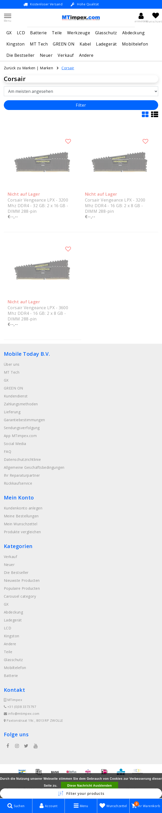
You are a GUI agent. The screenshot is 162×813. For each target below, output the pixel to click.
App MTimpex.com (20, 435)
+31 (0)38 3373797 (20, 707)
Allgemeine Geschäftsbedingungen (34, 467)
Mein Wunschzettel (20, 523)
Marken (46, 67)
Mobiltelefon (135, 44)
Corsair (67, 67)
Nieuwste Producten (22, 580)
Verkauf (66, 55)
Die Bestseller (20, 55)
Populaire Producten (22, 588)
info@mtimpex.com (22, 713)
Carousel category (20, 596)
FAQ (7, 451)
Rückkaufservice (18, 483)
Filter (81, 105)
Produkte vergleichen (22, 531)
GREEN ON (63, 44)
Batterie (38, 33)
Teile (57, 33)
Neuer (46, 55)
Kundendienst (16, 396)
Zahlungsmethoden (21, 404)
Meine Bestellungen (21, 516)
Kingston (15, 44)
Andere (86, 55)
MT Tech (39, 44)
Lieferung (12, 411)
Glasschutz (106, 33)
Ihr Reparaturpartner (22, 475)
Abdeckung (133, 33)
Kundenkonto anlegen (23, 508)
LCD (21, 33)
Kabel (85, 44)
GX (9, 33)
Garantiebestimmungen (24, 419)
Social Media (15, 443)
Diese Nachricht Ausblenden (89, 785)
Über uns (12, 364)
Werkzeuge (78, 33)
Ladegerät (106, 44)
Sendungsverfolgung (22, 427)
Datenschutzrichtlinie (22, 459)
